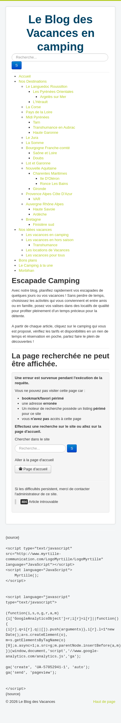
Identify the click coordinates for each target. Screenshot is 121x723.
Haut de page (104, 701)
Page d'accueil (32, 469)
